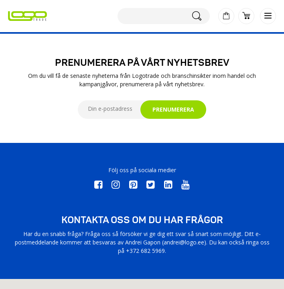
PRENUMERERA (173, 109)
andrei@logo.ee (184, 242)
